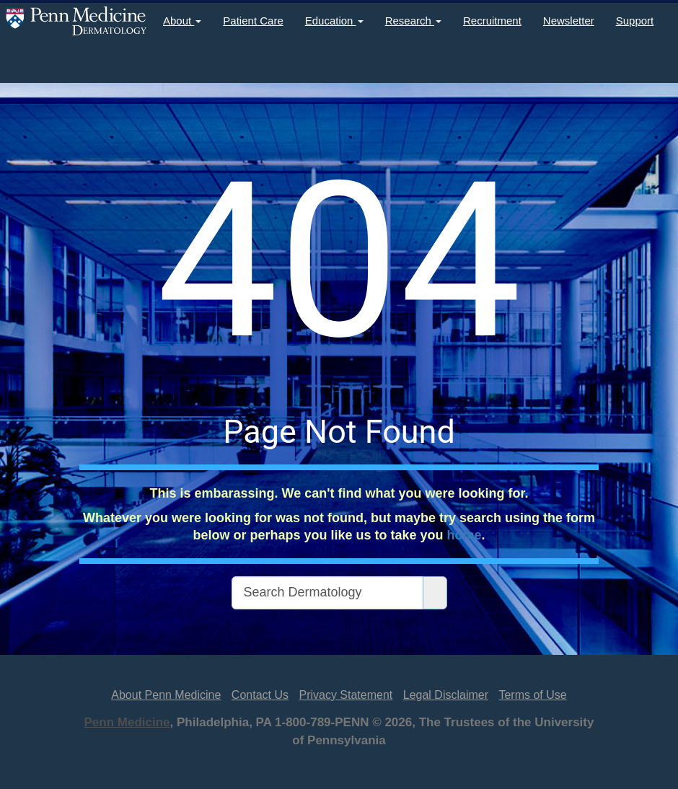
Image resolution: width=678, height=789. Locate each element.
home (464, 535)
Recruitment (492, 20)
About (182, 20)
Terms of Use (532, 695)
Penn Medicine (127, 722)
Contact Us (260, 695)
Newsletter (568, 20)
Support (635, 20)
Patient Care (253, 20)
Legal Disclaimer (445, 695)
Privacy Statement (345, 695)
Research (413, 20)
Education (334, 20)
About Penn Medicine (166, 695)
